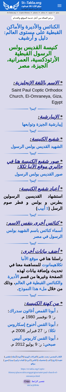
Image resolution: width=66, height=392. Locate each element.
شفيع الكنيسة (45, 139)
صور (6, 360)
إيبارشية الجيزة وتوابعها (42, 124)
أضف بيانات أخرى (41, 251)
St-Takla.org (11, 13)
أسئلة (14, 357)
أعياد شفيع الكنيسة (40, 188)
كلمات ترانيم (20, 360)
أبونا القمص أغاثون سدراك (32, 311)
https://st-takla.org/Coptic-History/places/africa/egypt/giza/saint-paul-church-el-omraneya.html (33, 372)
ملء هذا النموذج (32, 288)
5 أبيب (42, 208)
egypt (50, 13)
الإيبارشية (49, 116)
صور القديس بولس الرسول (38, 174)
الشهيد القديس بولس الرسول (36, 146)
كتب (49, 360)
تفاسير (41, 357)
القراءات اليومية (30, 357)
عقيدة (60, 360)
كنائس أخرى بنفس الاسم (33, 223)
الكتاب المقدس (56, 357)
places (35, 13)
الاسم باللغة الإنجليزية (37, 82)
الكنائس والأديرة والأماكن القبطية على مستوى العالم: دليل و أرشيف (33, 32)
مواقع (33, 364)
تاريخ (54, 360)
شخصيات (42, 360)
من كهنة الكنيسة (42, 303)
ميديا (11, 360)
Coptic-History (24, 13)
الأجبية (20, 357)
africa (43, 13)
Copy (27, 381)
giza (57, 13)
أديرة (28, 360)
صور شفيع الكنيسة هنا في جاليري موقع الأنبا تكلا (34, 164)
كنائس (34, 360)
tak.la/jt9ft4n (33, 385)
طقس (7, 357)
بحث (47, 357)
